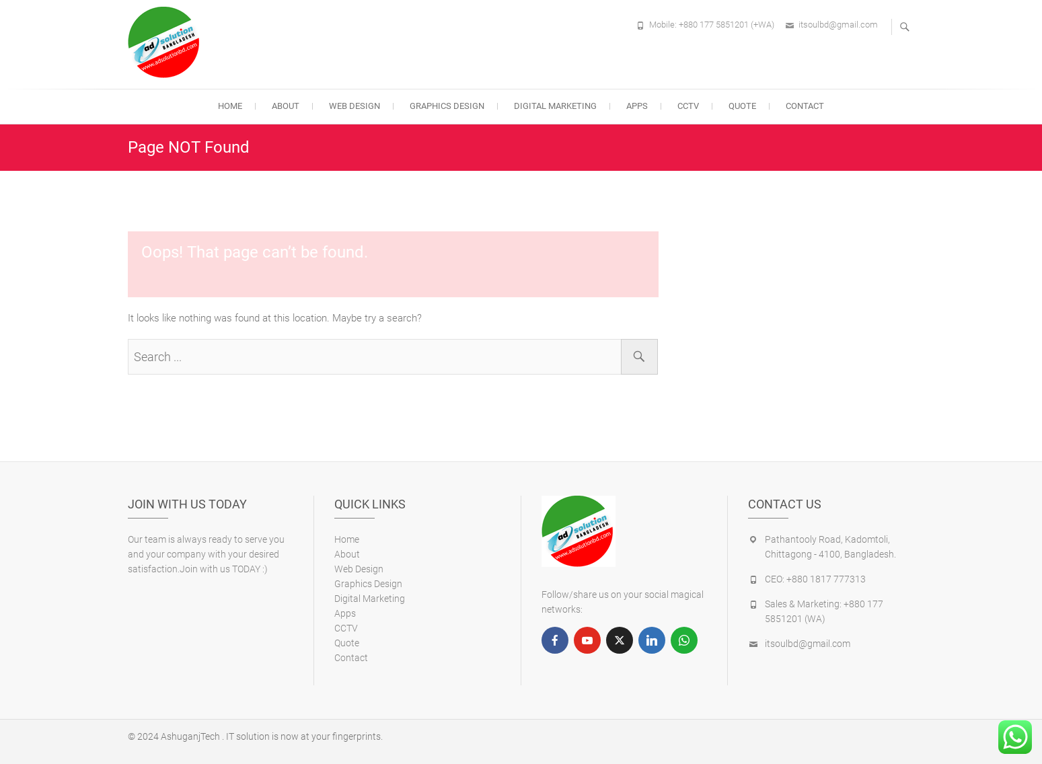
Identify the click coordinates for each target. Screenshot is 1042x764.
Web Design (354, 106)
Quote (742, 106)
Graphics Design (447, 106)
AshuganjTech (190, 736)
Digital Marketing (555, 106)
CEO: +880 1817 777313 (815, 579)
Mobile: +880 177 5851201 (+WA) (711, 25)
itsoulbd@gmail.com (838, 25)
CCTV (688, 106)
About (285, 106)
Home (230, 106)
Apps (637, 106)
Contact (805, 106)
